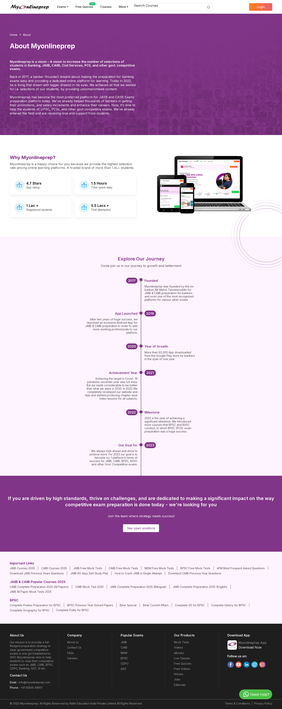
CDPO (124, 663)
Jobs (177, 679)
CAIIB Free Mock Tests (123, 568)
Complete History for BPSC (228, 605)
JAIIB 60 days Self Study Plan (89, 573)
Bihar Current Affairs (156, 605)
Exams (61, 7)
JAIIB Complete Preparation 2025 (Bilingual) (138, 586)
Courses (106, 7)
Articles (178, 674)
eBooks (179, 653)
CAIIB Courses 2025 (54, 568)
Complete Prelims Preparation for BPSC (35, 605)
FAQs (70, 653)
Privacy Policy (263, 703)
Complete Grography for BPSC (30, 610)
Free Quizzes (85, 7)
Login (261, 7)
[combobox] (173, 6)
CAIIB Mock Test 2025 (89, 586)
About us (73, 642)
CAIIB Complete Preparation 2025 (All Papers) (39, 586)
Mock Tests (181, 642)
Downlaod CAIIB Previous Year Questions (194, 573)
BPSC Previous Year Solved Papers (90, 605)
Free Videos (182, 668)
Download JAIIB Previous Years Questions (37, 573)
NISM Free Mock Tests (159, 568)
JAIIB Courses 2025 (22, 568)
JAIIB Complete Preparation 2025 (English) (200, 586)
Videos (178, 647)
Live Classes (182, 658)
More (122, 7)
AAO (123, 668)
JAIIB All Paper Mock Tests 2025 (31, 591)
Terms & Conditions (237, 703)
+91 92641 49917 (31, 687)
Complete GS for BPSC (190, 605)
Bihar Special (128, 605)
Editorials (179, 684)
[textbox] (173, 5)
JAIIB (124, 642)
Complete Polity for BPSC (72, 610)
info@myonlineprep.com (34, 682)
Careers (72, 658)
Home (13, 34)
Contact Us (74, 647)
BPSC (124, 658)
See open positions (141, 528)
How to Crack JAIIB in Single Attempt (138, 573)
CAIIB (124, 647)
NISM (124, 653)
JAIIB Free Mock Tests (87, 568)
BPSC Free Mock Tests (195, 568)
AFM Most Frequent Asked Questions (241, 568)
